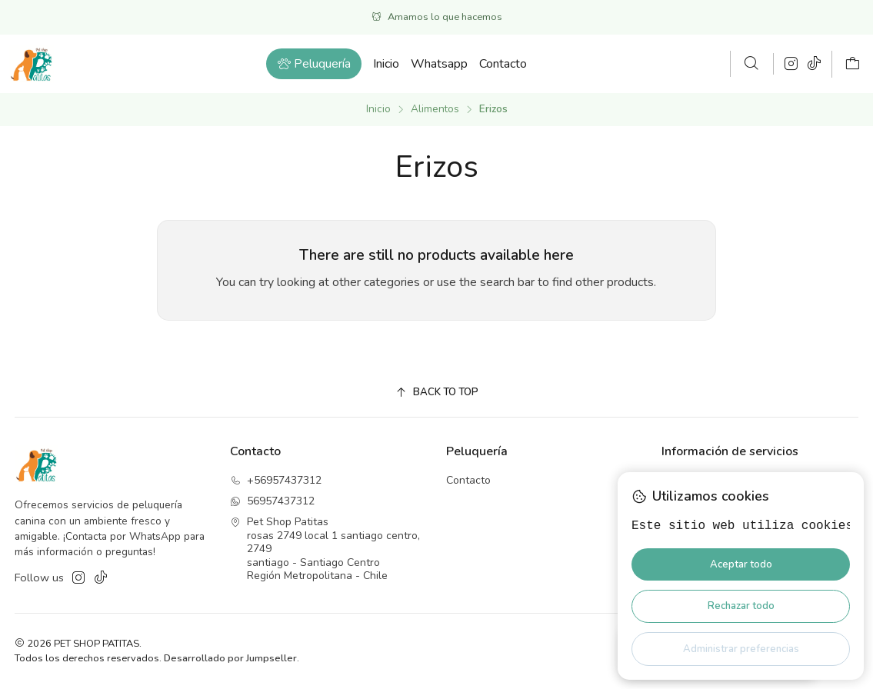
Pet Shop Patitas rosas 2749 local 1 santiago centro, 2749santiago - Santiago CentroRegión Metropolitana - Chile (325, 548)
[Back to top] (437, 392)
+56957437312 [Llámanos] (276, 480)
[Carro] (852, 64)
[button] (313, 63)
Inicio (378, 109)
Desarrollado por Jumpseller (230, 658)
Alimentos (435, 109)
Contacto (468, 480)
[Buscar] (751, 64)
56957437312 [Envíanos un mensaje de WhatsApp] (272, 501)
